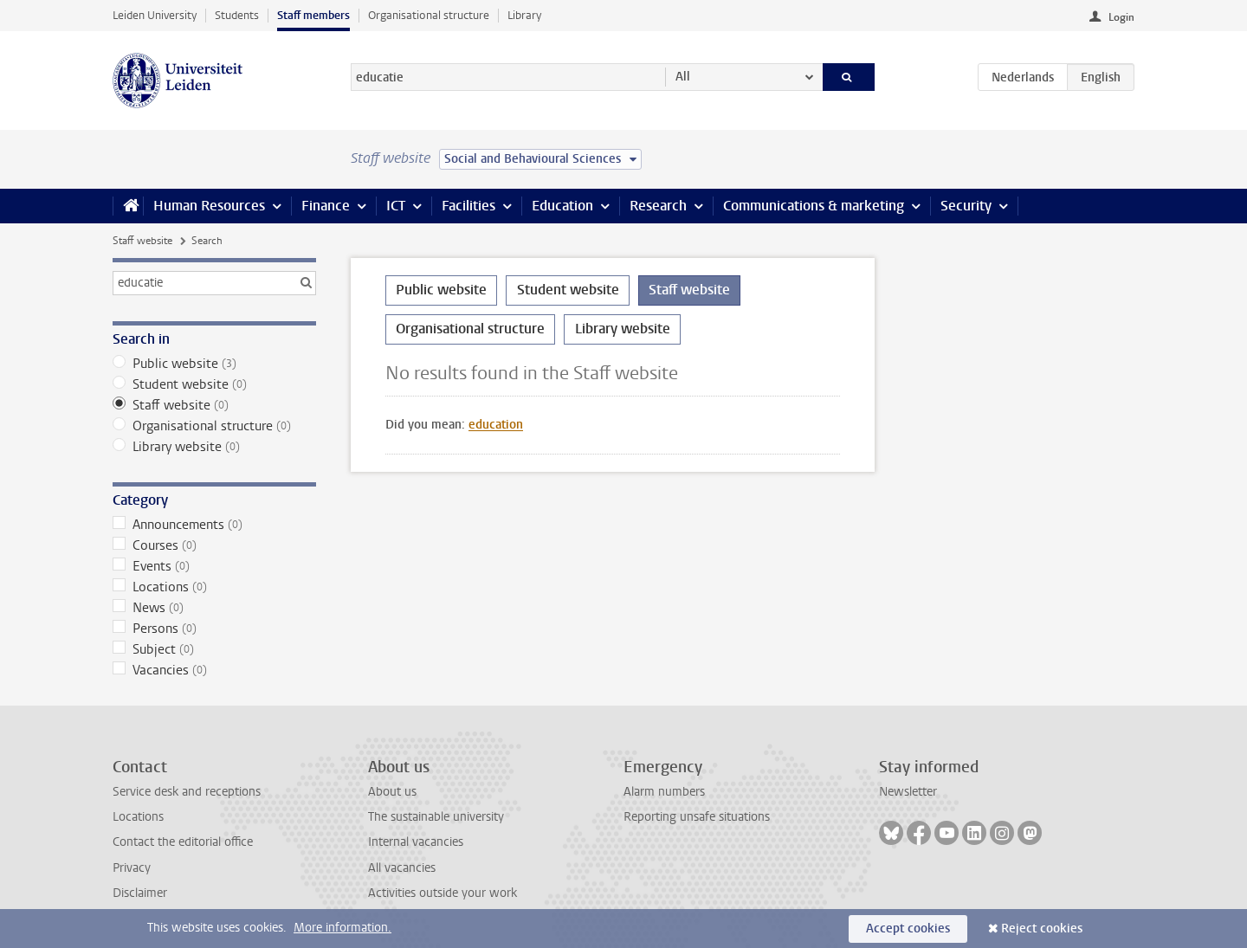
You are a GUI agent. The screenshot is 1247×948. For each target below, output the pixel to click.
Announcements (214, 524)
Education (562, 206)
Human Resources (209, 206)
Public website (214, 363)
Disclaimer (140, 893)
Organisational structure (428, 15)
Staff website (142, 241)
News (214, 607)
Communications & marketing (813, 206)
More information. (342, 927)
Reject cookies (1041, 928)
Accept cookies (908, 928)
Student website (214, 384)
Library (524, 15)
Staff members (313, 15)
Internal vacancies (415, 842)
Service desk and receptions (187, 792)
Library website (214, 446)
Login (1121, 17)
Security (966, 206)
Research (658, 206)
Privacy (132, 868)
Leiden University (155, 15)
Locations (214, 587)
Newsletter (908, 792)
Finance (325, 206)
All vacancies (402, 868)
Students (237, 15)
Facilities (468, 206)
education (495, 424)
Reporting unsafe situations (697, 817)
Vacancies (214, 670)
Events (214, 566)
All (682, 76)
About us (392, 792)
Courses (214, 545)
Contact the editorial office (183, 842)
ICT (395, 206)
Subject (214, 649)
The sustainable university (436, 817)
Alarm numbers (664, 792)
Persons (214, 628)
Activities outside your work (442, 893)
